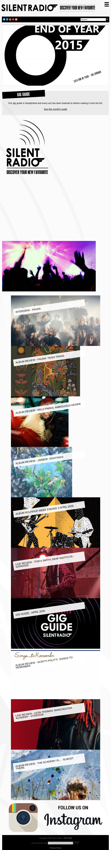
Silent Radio (48, 9)
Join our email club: (39, 843)
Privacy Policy (55, 848)
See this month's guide (55, 109)
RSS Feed (67, 838)
